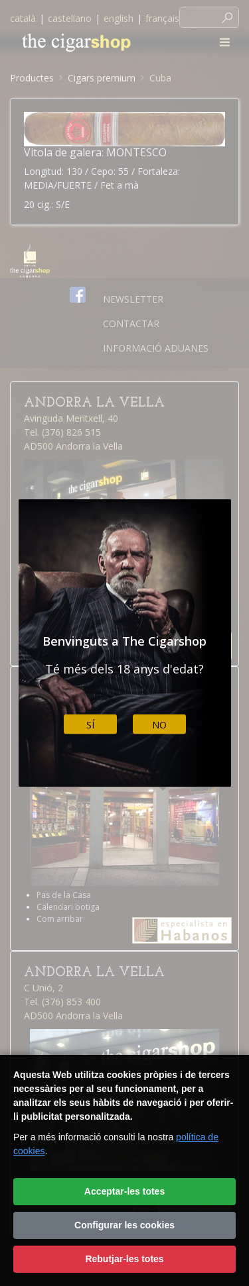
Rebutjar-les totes (124, 1259)
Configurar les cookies (124, 1225)
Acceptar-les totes (124, 1191)
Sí (90, 724)
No (159, 724)
